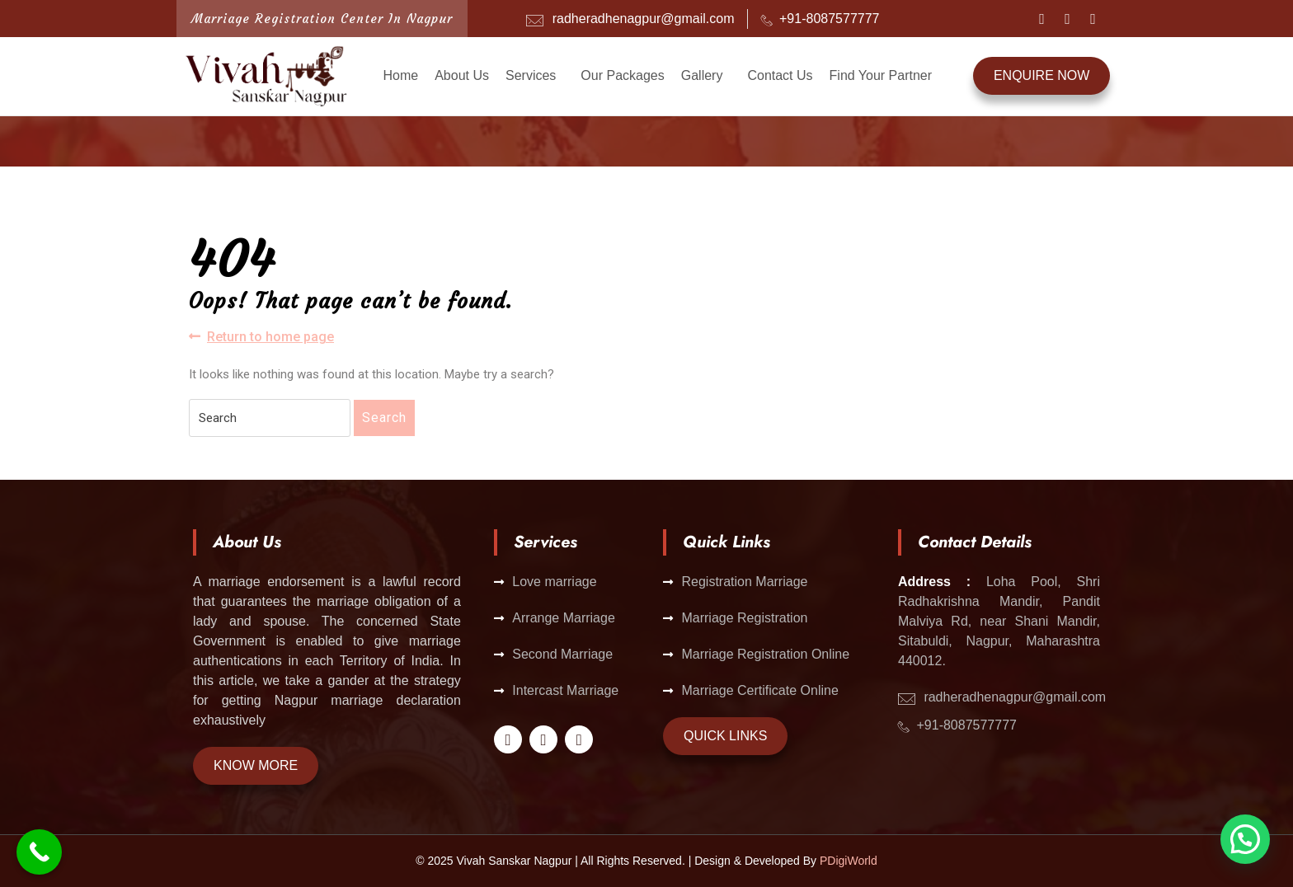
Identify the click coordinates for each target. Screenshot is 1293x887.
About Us (462, 75)
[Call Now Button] (39, 852)
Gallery (702, 75)
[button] (534, 76)
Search (384, 417)
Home (400, 75)
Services (530, 75)
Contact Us (779, 75)
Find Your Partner (881, 75)
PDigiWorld (848, 860)
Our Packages (622, 75)
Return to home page (261, 336)
